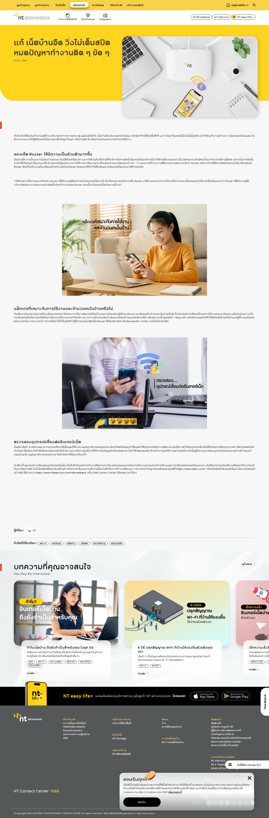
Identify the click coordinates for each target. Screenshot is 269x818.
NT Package (119, 738)
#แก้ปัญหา (56, 543)
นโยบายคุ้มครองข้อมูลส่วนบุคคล (119, 813)
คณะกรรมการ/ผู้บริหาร (76, 734)
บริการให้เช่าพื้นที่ (121, 723)
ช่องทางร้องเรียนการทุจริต (226, 742)
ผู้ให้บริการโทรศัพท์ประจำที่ (226, 730)
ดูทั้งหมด (247, 564)
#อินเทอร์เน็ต (116, 543)
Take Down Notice (145, 813)
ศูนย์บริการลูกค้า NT (222, 727)
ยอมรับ (142, 802)
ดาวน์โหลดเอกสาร (172, 727)
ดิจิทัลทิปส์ (79, 5)
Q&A (65, 738)
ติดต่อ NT (216, 723)
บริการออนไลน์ (135, 5)
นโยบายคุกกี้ (175, 792)
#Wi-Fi (43, 543)
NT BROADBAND (121, 754)
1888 (54, 791)
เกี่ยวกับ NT (116, 5)
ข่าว (164, 723)
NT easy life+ (242, 17)
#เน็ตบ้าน (71, 543)
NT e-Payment (219, 764)
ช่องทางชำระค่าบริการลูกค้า (226, 768)
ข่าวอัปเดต (98, 5)
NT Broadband (201, 17)
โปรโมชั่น (60, 5)
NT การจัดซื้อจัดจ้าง (173, 742)
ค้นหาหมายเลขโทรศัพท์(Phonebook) (231, 738)
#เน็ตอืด (84, 543)
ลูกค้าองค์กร (42, 5)
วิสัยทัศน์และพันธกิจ (74, 727)
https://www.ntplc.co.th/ (190, 469)
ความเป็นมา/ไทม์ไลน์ (74, 723)
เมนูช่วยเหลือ (237, 5)
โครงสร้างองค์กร (73, 730)
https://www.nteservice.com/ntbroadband (60, 473)
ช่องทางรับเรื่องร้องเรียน (224, 745)
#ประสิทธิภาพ (99, 543)
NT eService (221, 17)
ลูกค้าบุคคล (23, 5)
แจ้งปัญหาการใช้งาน (222, 734)
